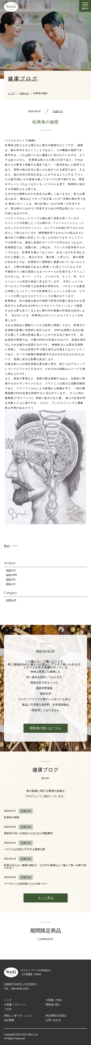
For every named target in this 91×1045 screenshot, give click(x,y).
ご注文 (8, 1009)
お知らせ (58, 111)
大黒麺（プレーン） (15, 1004)
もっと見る (45, 898)
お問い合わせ (53, 1020)
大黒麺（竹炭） (55, 1000)
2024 (9, 574)
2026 (9, 570)
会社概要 (9, 1020)
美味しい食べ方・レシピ (18, 1015)
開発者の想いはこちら (45, 728)
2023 (9, 579)
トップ (8, 1000)
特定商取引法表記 (56, 1015)
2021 (9, 583)
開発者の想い (53, 1004)
